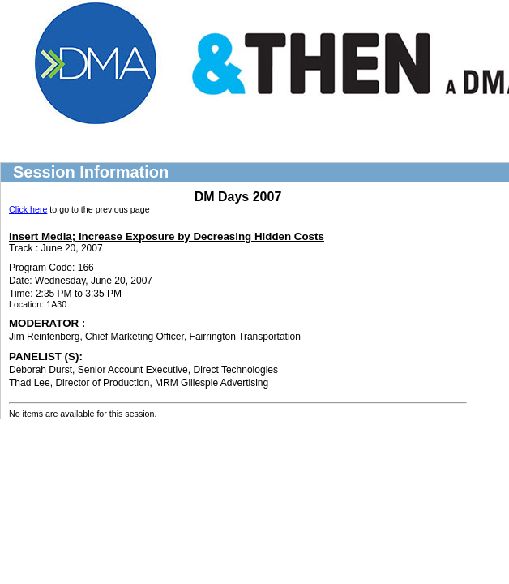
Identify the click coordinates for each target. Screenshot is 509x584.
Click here (28, 209)
